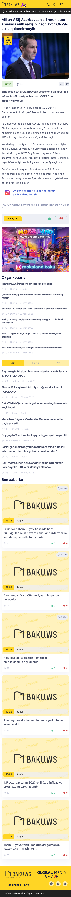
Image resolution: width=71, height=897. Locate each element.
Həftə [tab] (35, 362)
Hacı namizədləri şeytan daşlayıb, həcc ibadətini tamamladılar (32, 347)
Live (26, 884)
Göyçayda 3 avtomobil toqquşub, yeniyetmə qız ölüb (35, 435)
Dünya (7, 84)
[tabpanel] (35, 421)
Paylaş (13, 219)
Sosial (14, 397)
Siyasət (15, 429)
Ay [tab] (58, 362)
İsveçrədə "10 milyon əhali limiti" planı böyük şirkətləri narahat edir (34, 308)
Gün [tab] (12, 362)
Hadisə (15, 381)
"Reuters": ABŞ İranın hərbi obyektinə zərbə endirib (27, 283)
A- (61, 84)
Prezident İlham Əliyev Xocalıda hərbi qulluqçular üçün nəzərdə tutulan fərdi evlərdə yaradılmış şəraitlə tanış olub (35, 533)
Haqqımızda (14, 884)
